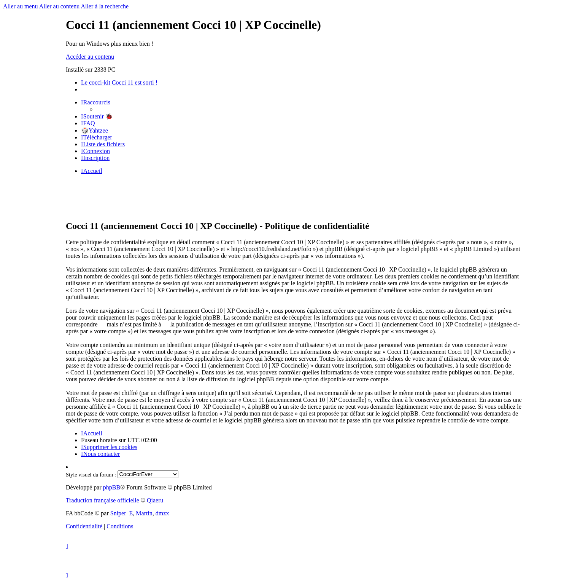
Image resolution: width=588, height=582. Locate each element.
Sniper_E (121, 513)
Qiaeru (155, 500)
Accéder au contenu (90, 56)
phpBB (111, 487)
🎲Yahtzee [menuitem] (94, 130)
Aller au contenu (59, 6)
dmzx (162, 513)
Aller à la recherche (105, 6)
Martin (144, 513)
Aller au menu (20, 6)
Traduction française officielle (102, 500)
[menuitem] (97, 116)
